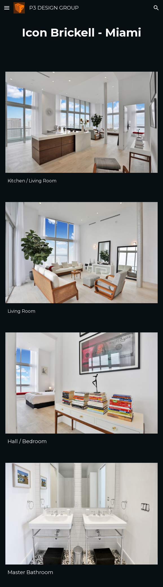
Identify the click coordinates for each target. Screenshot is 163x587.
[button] (7, 7)
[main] (81, 32)
